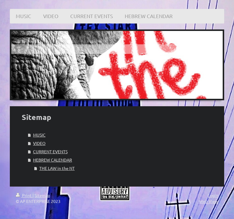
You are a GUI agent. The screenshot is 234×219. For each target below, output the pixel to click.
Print (24, 195)
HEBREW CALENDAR (52, 159)
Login (213, 195)
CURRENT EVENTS (50, 151)
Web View (208, 201)
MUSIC (39, 134)
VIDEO (39, 143)
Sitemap (42, 195)
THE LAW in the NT (57, 168)
